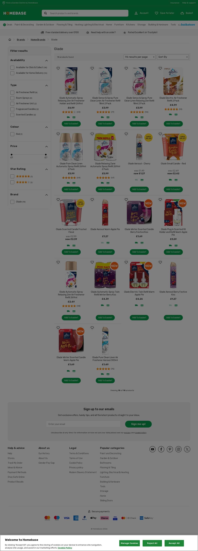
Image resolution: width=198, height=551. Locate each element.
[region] (99, 543)
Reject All (152, 543)
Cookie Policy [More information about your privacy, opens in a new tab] (65, 548)
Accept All (174, 543)
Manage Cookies (129, 543)
